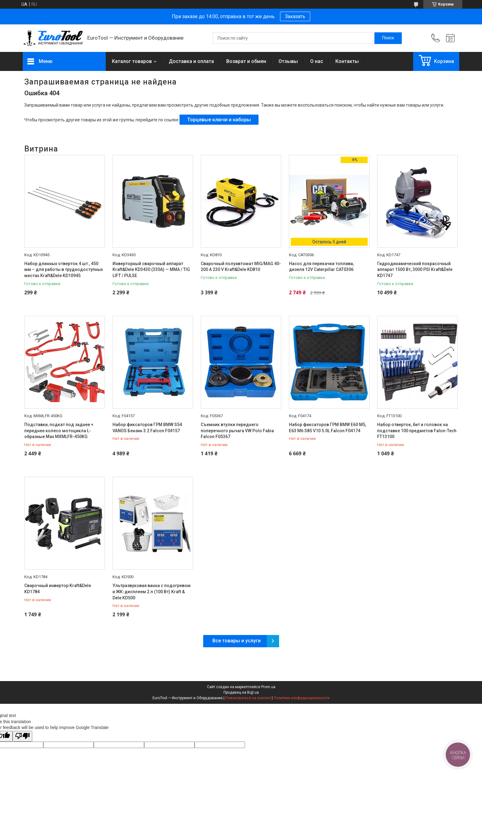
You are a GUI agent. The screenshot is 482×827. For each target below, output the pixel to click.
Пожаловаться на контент (248, 698)
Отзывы (288, 61)
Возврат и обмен (246, 61)
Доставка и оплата (191, 61)
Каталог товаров (132, 61)
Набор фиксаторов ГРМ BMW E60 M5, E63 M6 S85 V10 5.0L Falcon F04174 (327, 427)
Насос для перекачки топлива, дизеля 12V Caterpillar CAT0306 (321, 266)
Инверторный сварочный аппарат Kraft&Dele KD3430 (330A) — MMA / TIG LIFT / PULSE (151, 269)
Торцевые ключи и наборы (219, 120)
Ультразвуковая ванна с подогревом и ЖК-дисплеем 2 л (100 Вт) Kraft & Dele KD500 (152, 591)
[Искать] (388, 38)
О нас (316, 61)
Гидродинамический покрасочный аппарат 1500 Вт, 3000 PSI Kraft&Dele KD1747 (414, 269)
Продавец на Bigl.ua (241, 692)
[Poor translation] (22, 736)
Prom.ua (268, 687)
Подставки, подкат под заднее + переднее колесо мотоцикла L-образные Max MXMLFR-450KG (58, 430)
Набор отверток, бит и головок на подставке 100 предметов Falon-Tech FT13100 (416, 430)
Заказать (295, 16)
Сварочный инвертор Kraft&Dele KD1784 (57, 588)
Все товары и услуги (236, 641)
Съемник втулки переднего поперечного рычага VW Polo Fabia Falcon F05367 (237, 430)
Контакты (347, 61)
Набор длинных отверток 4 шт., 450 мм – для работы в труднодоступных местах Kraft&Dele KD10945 (63, 269)
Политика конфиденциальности (302, 698)
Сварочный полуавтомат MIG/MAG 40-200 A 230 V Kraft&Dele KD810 (241, 266)
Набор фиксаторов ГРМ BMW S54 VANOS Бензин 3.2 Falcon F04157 (147, 427)
